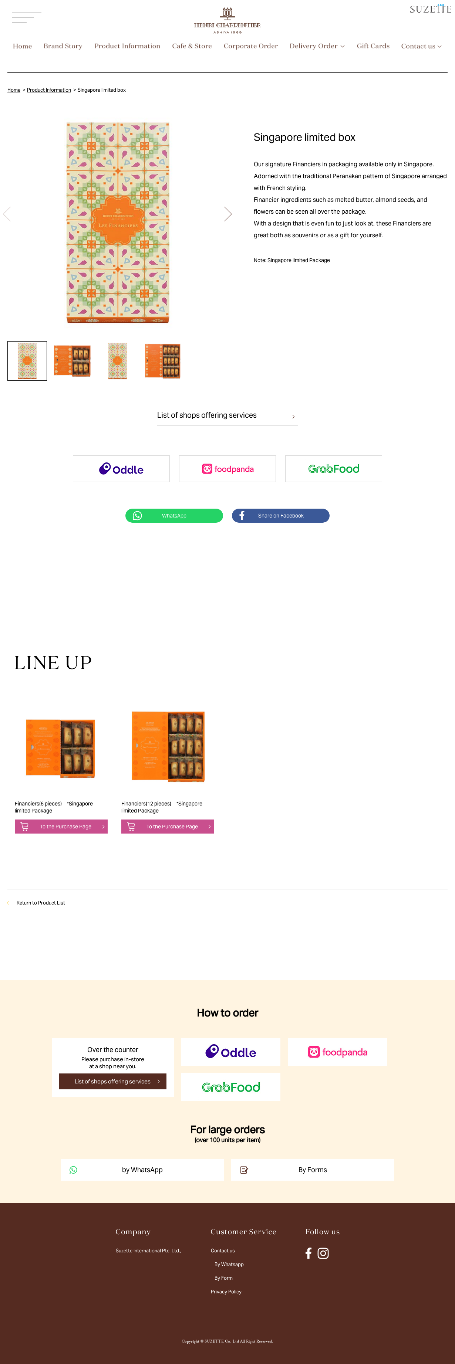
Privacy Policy (226, 1292)
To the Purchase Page (65, 826)
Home (13, 90)
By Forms (283, 1170)
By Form (224, 1278)
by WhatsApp (115, 1170)
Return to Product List (41, 903)
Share (281, 515)
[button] (225, 214)
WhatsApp (174, 515)
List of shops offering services (207, 415)
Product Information (49, 90)
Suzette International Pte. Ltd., (148, 1251)
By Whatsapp (229, 1264)
